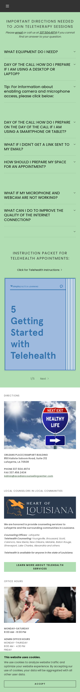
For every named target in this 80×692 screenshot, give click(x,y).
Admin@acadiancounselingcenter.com (28, 410)
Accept (40, 683)
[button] (7, 6)
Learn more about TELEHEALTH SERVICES (40, 501)
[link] (40, 270)
